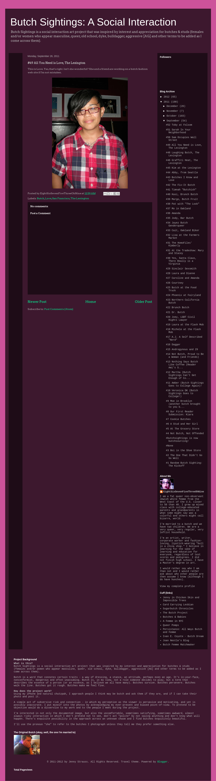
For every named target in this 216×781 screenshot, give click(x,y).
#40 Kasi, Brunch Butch (182, 194)
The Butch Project (175, 612)
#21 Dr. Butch (175, 312)
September (174, 120)
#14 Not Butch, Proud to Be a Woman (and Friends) (185, 355)
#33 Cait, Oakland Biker (182, 230)
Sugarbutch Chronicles (178, 608)
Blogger (162, 761)
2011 (167, 101)
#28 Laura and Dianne (180, 273)
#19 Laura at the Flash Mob (185, 324)
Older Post (143, 302)
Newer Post (37, 302)
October (172, 116)
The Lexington (80, 198)
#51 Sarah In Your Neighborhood (178, 131)
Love (48, 198)
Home (90, 302)
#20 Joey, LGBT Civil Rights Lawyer (180, 318)
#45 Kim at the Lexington (183, 167)
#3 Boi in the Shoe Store (183, 450)
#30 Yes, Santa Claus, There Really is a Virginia (181, 261)
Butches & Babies (174, 617)
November (173, 111)
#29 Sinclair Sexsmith (181, 268)
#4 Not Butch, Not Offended (185, 433)
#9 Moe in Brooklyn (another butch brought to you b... (183, 404)
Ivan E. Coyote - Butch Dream (183, 636)
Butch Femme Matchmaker (179, 644)
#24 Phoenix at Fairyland (183, 295)
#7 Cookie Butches (178, 419)
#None (169, 445)
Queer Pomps (171, 625)
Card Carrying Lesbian (178, 604)
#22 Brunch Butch (177, 307)
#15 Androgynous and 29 (182, 349)
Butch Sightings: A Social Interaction (93, 22)
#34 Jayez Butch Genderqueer (177, 224)
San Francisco (61, 198)
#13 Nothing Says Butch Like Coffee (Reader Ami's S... (182, 364)
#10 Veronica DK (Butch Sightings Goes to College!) (182, 393)
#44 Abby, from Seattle (182, 172)
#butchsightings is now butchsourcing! (182, 439)
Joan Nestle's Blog (176, 640)
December (173, 106)
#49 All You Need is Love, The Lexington (184, 146)
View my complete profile (177, 586)
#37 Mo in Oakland (178, 208)
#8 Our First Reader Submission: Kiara (180, 413)
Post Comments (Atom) (58, 309)
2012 (167, 96)
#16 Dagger (173, 344)
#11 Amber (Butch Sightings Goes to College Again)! (185, 384)
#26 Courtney (174, 283)
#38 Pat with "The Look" (182, 204)
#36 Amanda (173, 213)
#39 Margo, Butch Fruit (182, 199)
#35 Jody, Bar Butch (180, 218)
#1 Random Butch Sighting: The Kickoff (184, 464)
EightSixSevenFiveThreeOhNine (183, 491)
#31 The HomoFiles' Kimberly (179, 244)
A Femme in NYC (173, 621)
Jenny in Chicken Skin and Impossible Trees (181, 599)
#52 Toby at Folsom (179, 125)
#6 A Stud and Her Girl (182, 424)
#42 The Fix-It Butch (180, 185)
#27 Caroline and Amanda (182, 278)
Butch (40, 198)
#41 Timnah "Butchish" (181, 189)
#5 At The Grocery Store (182, 428)
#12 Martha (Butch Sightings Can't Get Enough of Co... (181, 375)
